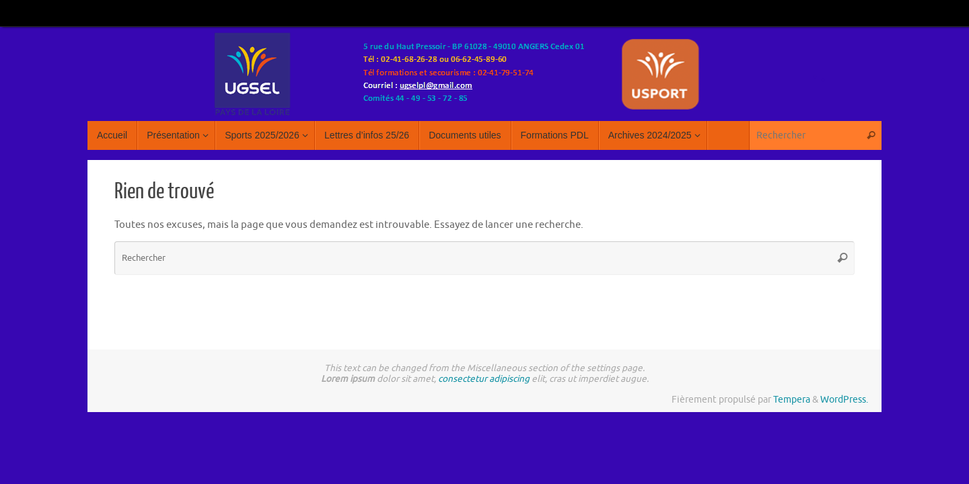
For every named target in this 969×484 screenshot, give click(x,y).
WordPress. (844, 399)
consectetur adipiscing (484, 379)
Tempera (791, 399)
